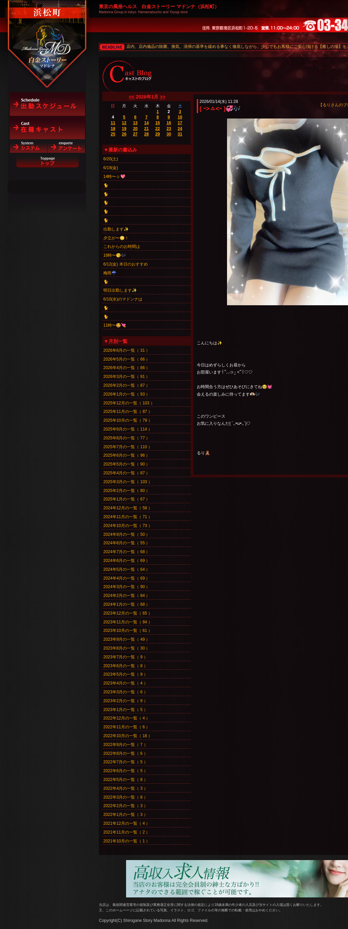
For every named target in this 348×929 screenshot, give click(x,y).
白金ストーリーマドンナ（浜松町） (47, 35)
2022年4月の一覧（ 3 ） (125, 788)
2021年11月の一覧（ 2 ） (126, 832)
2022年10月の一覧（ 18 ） (127, 735)
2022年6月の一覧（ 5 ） (125, 770)
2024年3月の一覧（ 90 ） (126, 586)
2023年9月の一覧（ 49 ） (126, 639)
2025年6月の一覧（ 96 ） (126, 455)
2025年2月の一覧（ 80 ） (126, 490)
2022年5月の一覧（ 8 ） (125, 779)
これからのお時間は (121, 246)
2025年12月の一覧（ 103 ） (129, 403)
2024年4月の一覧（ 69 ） (126, 578)
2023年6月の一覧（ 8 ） (125, 665)
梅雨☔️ (110, 273)
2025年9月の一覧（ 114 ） (127, 429)
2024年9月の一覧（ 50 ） (126, 534)
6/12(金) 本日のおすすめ (125, 264)
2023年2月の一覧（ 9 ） (125, 700)
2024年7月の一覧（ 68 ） (126, 551)
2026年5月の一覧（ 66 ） (126, 359)
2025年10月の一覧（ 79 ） (127, 420)
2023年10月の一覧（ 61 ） (127, 630)
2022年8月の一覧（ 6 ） (125, 753)
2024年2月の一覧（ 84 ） (126, 595)
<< (131, 96)
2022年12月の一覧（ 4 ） (126, 718)
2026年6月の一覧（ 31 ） (126, 350)
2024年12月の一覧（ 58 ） (127, 508)
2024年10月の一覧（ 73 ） (127, 525)
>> (162, 96)
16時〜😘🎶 (114, 255)
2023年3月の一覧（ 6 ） (125, 692)
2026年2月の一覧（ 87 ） (126, 385)
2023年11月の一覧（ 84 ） (127, 622)
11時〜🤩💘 (114, 325)
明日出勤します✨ (120, 290)
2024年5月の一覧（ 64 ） (126, 569)
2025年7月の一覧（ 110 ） (127, 446)
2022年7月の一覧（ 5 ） (125, 762)
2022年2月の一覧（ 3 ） (125, 805)
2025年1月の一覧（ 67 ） (126, 499)
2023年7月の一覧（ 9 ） (125, 657)
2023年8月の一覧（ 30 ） (126, 648)
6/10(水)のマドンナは (122, 299)
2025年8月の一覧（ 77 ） (126, 438)
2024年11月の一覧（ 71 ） (127, 516)
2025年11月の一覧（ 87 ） (127, 411)
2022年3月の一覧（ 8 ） (125, 797)
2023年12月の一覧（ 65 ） (127, 613)
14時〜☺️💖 (114, 176)
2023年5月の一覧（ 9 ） (125, 674)
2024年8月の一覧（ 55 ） (126, 543)
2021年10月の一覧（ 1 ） (126, 841)
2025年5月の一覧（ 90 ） (126, 464)
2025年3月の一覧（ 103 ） (127, 481)
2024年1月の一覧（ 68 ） (126, 604)
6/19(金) (110, 167)
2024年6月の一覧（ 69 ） (126, 560)
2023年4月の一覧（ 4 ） (125, 683)
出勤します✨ (116, 229)
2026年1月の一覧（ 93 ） (126, 394)
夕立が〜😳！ (116, 238)
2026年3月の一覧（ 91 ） (126, 376)
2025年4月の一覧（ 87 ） (126, 473)
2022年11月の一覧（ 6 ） (126, 727)
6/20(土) (110, 159)
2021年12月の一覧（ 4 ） (126, 823)
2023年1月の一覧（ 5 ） (125, 709)
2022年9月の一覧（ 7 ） (125, 744)
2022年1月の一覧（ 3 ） (125, 814)
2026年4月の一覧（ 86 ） (126, 367)
